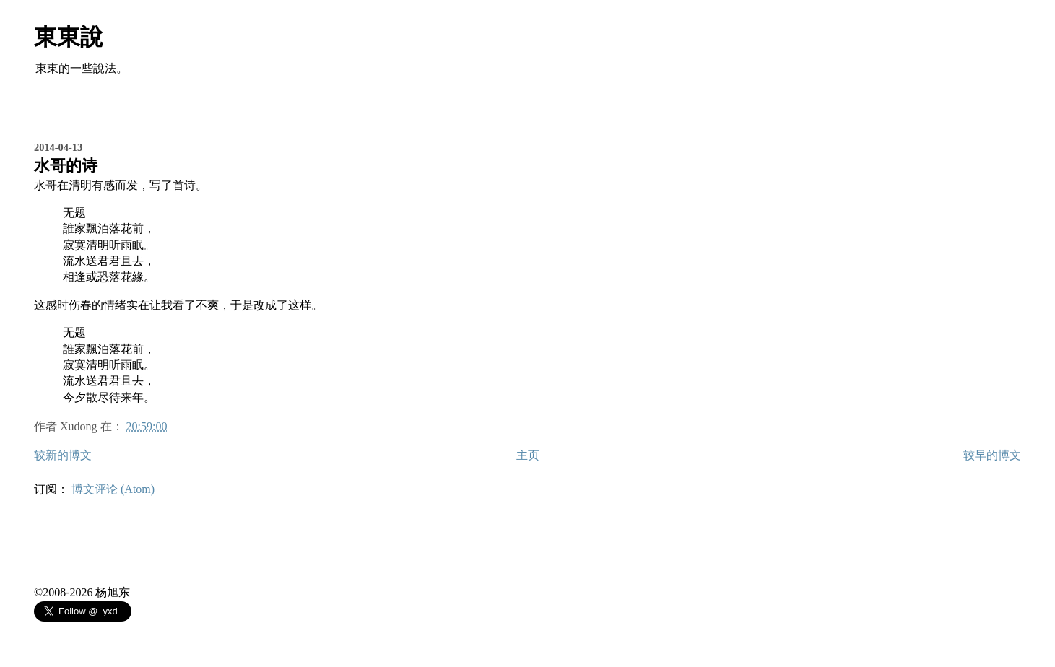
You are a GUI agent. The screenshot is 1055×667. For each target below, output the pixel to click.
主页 (527, 455)
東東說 (68, 37)
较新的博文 (63, 455)
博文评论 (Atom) (113, 489)
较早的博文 (992, 455)
